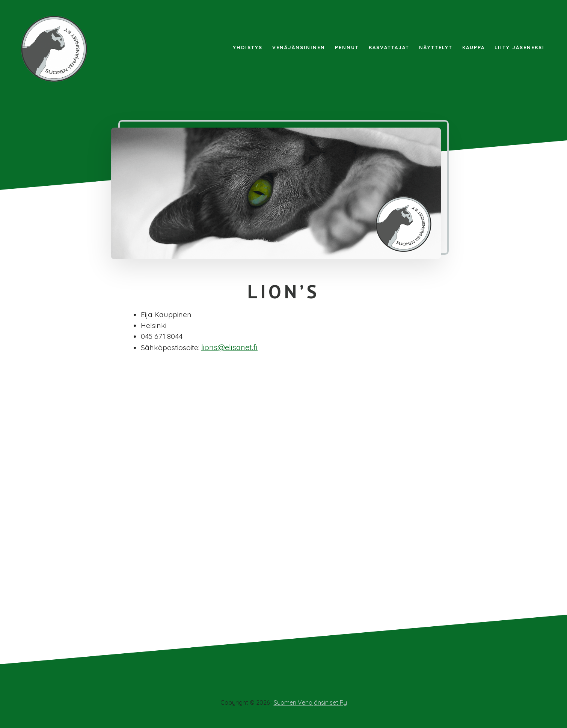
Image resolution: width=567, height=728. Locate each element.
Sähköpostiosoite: (171, 348)
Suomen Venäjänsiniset (56, 49)
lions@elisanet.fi (232, 348)
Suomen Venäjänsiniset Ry (310, 702)
